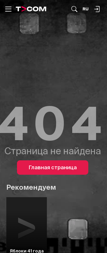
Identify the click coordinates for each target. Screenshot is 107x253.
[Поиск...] (74, 9)
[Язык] (86, 9)
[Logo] (31, 9)
